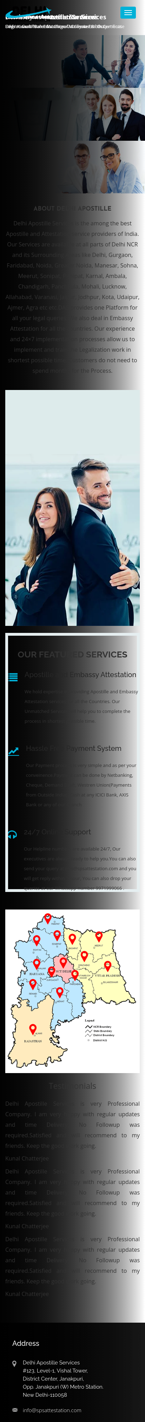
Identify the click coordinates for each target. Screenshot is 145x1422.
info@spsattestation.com (52, 1410)
